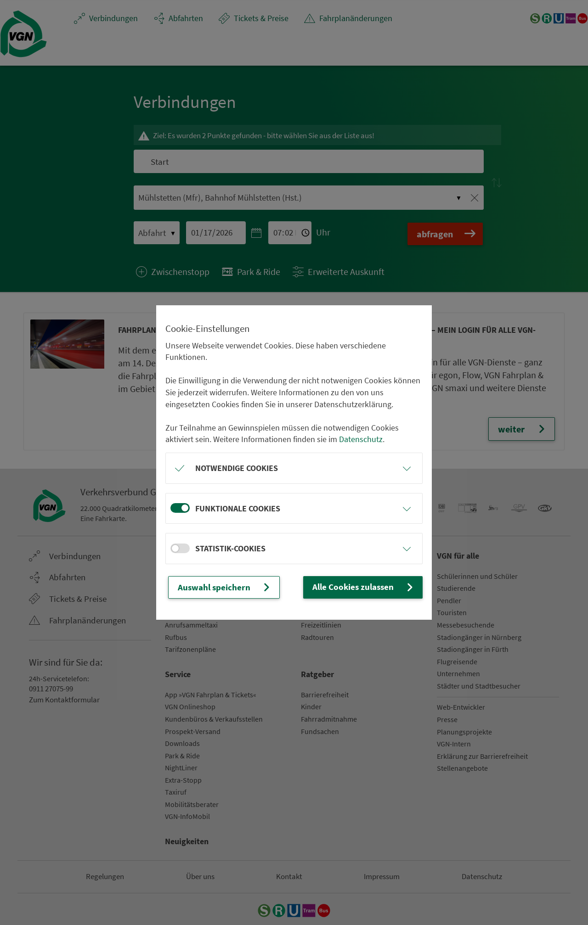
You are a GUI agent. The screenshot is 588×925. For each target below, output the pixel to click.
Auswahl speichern (222, 587)
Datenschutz (361, 439)
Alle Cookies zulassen (366, 587)
